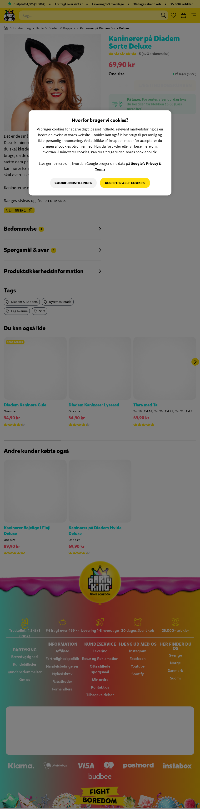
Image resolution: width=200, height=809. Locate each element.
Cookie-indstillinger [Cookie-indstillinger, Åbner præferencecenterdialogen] (73, 183)
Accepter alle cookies (125, 183)
